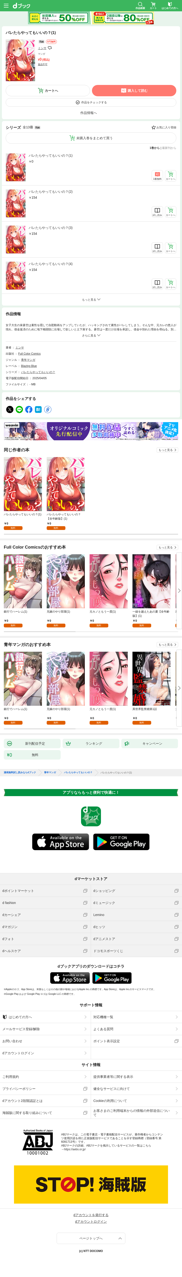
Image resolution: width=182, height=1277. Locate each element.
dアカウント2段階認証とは (22, 1101)
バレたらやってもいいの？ (38, 372)
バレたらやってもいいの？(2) (51, 191)
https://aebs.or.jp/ (75, 1149)
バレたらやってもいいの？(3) (51, 228)
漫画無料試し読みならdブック (20, 772)
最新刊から (169, 148)
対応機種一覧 (103, 1017)
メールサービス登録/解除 (21, 1029)
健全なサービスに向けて (111, 1089)
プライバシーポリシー (19, 1089)
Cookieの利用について (110, 1101)
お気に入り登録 (166, 127)
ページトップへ (91, 1238)
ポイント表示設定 (106, 1041)
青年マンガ (28, 359)
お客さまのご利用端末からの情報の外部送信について (131, 1113)
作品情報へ (88, 113)
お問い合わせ (12, 1041)
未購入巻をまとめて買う (94, 138)
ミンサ (42, 48)
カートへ (51, 90)
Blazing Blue (29, 366)
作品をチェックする (94, 102)
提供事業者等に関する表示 (113, 1077)
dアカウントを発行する (91, 1215)
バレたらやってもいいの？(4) (51, 264)
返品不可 (42, 64)
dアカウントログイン (18, 1053)
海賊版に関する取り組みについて (27, 1113)
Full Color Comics (29, 353)
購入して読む (138, 90)
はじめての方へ (17, 1017)
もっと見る (166, 450)
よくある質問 (103, 1029)
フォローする (49, 48)
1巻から (155, 148)
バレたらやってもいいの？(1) (51, 155)
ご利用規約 (10, 1077)
